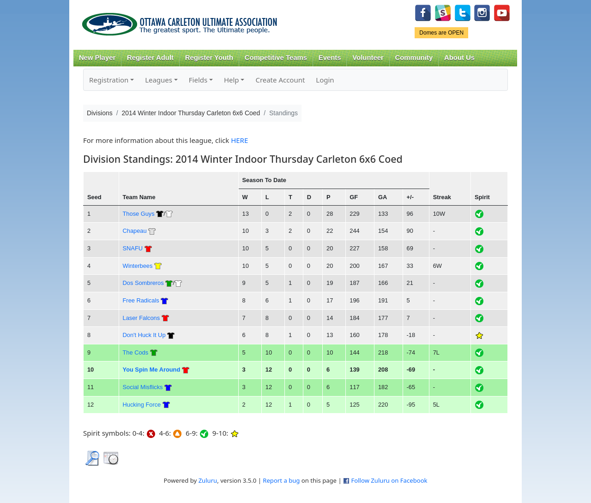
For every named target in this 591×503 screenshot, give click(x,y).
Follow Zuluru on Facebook (389, 480)
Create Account (280, 79)
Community (414, 57)
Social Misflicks (143, 387)
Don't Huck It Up (144, 334)
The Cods (136, 352)
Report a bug (281, 480)
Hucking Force (142, 404)
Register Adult (150, 57)
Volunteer (367, 57)
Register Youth (209, 57)
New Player (97, 57)
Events (330, 57)
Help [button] (231, 79)
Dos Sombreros (143, 282)
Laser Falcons (141, 317)
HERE (239, 140)
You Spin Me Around (152, 369)
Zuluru (208, 480)
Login (325, 79)
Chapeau (135, 230)
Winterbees (138, 265)
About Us (459, 57)
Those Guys (139, 213)
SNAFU (133, 248)
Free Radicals (141, 300)
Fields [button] (198, 79)
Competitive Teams (276, 57)
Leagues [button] (158, 79)
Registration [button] (108, 79)
